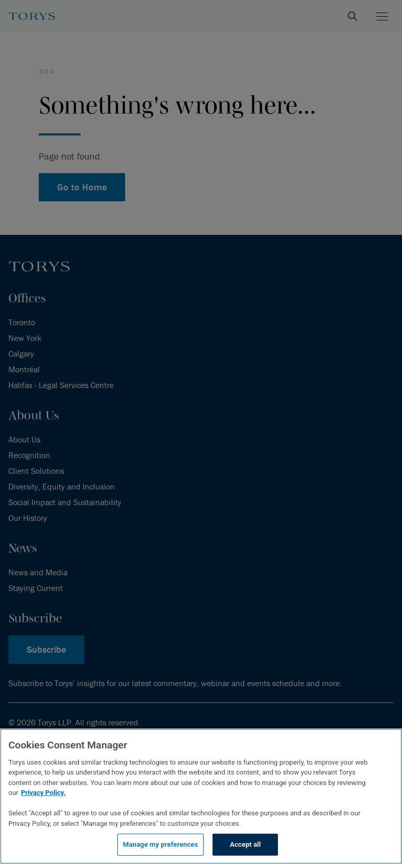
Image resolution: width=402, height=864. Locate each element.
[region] (201, 796)
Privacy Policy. (43, 793)
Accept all (245, 844)
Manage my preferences (160, 844)
